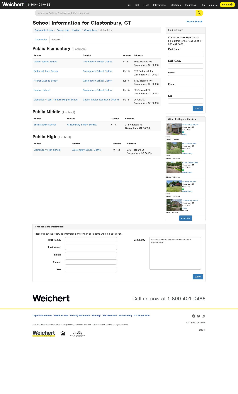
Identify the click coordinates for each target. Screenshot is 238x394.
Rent (146, 5)
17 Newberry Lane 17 (190, 200)
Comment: (139, 239)
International (159, 5)
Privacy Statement (80, 315)
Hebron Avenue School (46, 80)
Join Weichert (109, 315)
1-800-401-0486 (39, 5)
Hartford (76, 30)
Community (41, 39)
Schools (56, 39)
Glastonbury (90, 30)
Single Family (187, 153)
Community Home (44, 30)
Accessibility (125, 315)
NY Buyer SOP (142, 315)
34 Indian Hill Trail (189, 181)
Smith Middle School (45, 124)
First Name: (174, 49)
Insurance (190, 5)
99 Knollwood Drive (189, 143)
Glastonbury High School (47, 149)
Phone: (172, 84)
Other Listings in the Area (182, 119)
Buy (129, 5)
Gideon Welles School (45, 61)
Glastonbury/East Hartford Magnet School (56, 99)
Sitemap (96, 315)
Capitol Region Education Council (101, 99)
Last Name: (174, 60)
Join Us (213, 5)
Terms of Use (61, 315)
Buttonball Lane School (46, 71)
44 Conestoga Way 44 (190, 125)
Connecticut (63, 30)
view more (185, 218)
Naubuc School (42, 90)
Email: (171, 72)
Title (202, 5)
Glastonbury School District (97, 61)
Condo (184, 134)
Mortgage (176, 5)
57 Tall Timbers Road (190, 163)
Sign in (227, 4)
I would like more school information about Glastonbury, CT (175, 253)
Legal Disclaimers (42, 315)
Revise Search (194, 21)
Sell (137, 5)
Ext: (170, 95)
